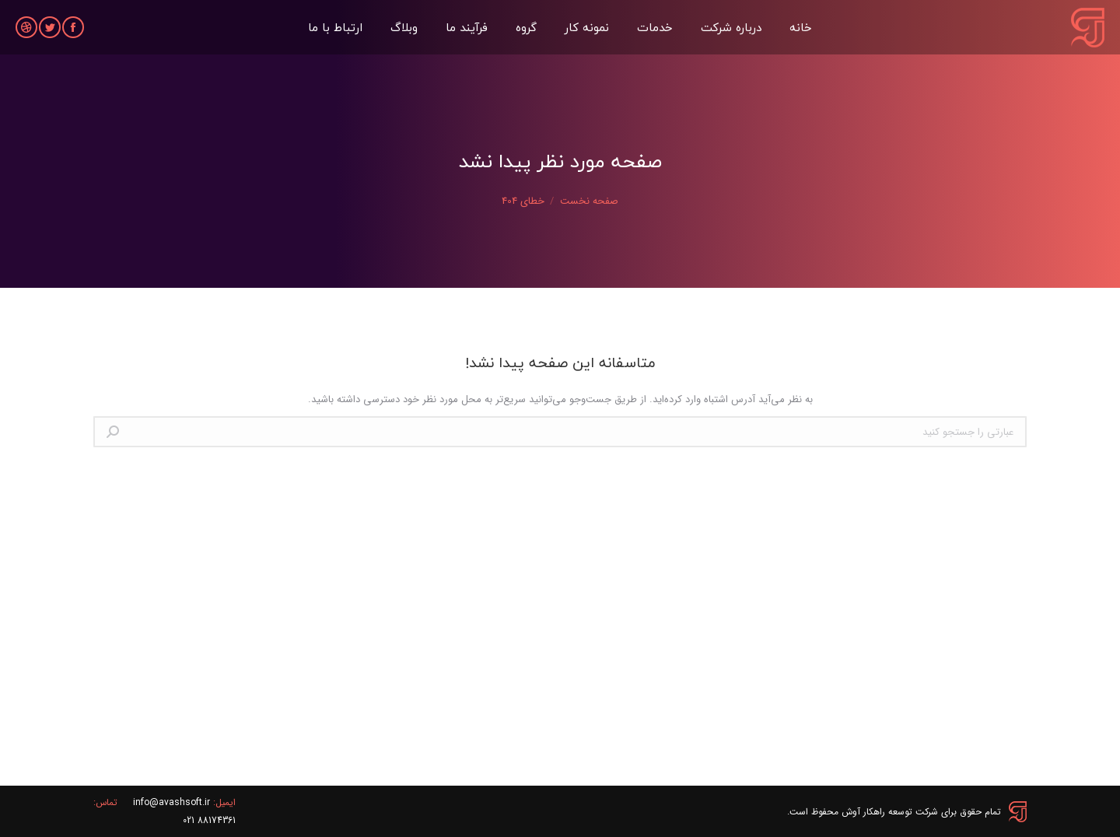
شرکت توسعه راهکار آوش (890, 811)
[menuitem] (800, 27)
